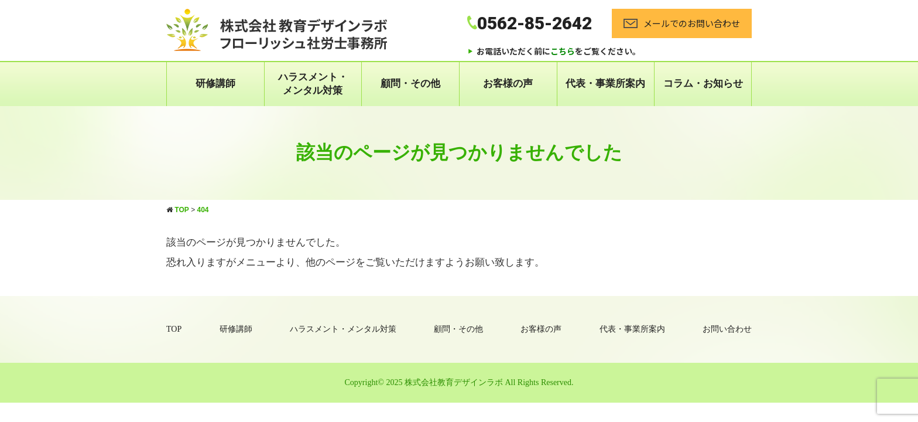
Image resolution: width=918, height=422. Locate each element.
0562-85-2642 (529, 23)
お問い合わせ (727, 329)
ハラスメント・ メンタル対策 (313, 84)
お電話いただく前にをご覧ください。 (558, 51)
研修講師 (215, 83)
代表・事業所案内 (605, 83)
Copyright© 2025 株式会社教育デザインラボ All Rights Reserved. (459, 382)
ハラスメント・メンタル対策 (343, 329)
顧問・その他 (410, 83)
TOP (173, 329)
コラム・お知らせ (703, 83)
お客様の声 (508, 83)
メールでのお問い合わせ (682, 23)
